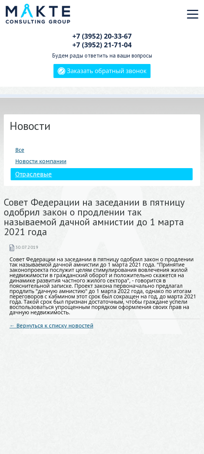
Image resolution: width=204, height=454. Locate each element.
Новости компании (40, 161)
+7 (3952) (102, 36)
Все (19, 150)
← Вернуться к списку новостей (51, 325)
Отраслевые (33, 174)
